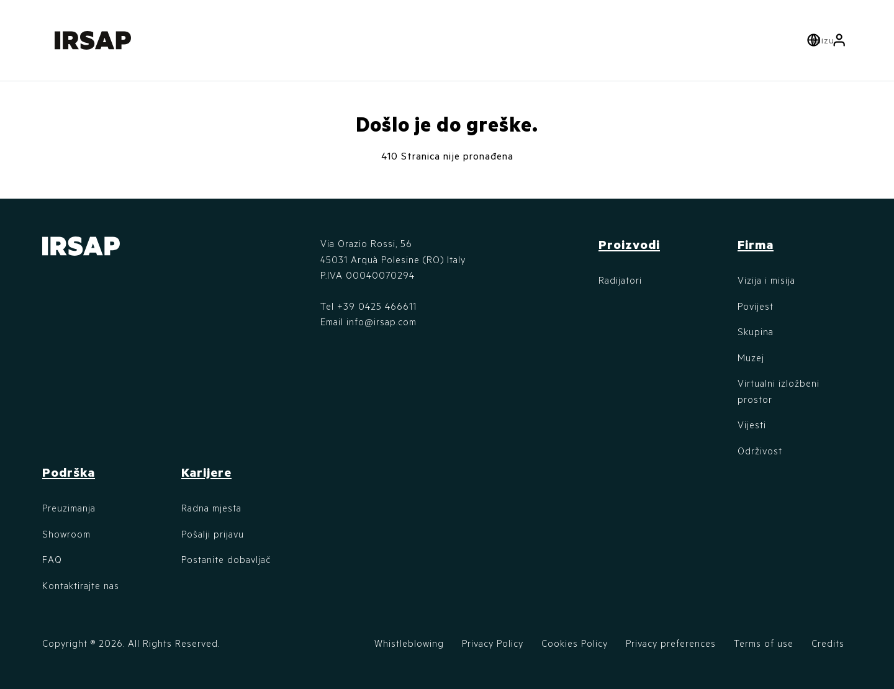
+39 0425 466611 (377, 306)
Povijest (756, 306)
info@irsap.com (381, 321)
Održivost (760, 450)
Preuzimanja (69, 508)
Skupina (756, 331)
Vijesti (752, 424)
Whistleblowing (409, 643)
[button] (839, 40)
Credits (827, 643)
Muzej (751, 357)
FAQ (52, 559)
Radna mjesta (211, 508)
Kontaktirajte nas (80, 585)
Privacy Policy (492, 643)
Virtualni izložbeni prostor (779, 391)
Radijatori (620, 280)
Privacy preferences (671, 643)
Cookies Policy (574, 643)
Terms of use (763, 643)
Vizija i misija (766, 280)
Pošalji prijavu (212, 534)
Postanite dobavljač (226, 559)
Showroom (66, 534)
